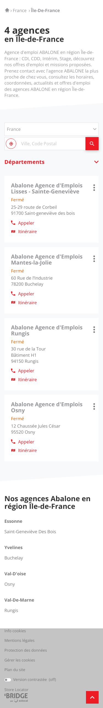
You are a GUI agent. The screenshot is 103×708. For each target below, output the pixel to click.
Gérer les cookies (19, 660)
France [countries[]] (14, 129)
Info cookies (15, 631)
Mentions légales (19, 640)
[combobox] (44, 143)
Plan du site (14, 669)
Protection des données (25, 650)
